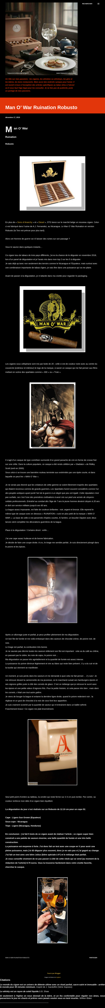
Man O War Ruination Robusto (17, 957)
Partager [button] (93, 957)
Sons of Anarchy (24, 222)
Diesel (41, 222)
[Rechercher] (87, 3)
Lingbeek (58, 977)
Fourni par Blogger (52, 973)
